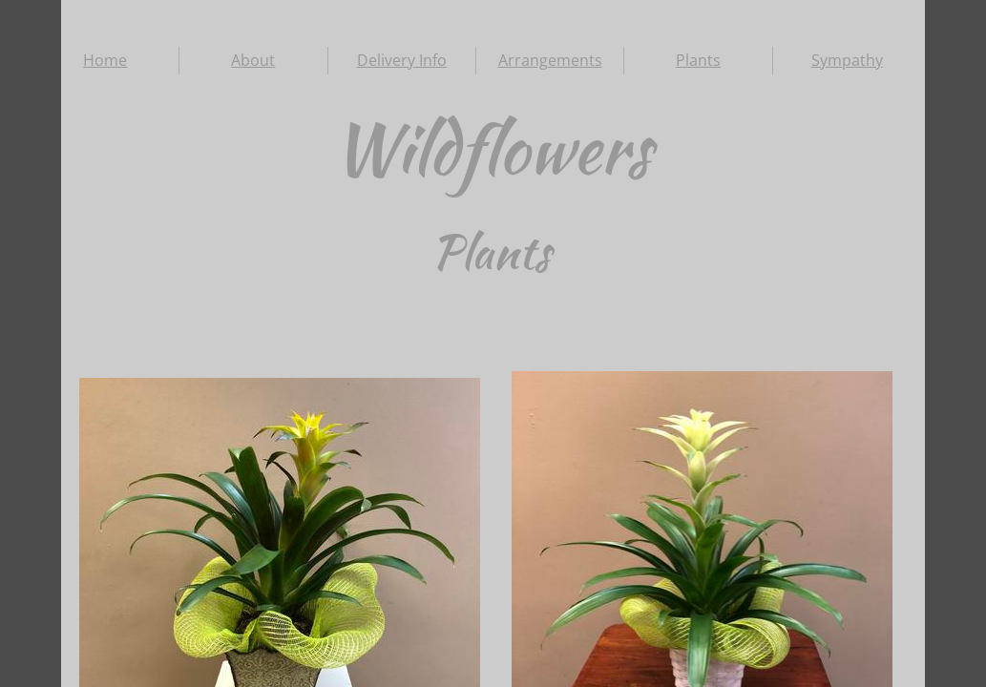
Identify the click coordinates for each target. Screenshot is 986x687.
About (253, 60)
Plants (698, 60)
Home (105, 60)
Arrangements (550, 60)
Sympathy (847, 60)
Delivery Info (402, 60)
